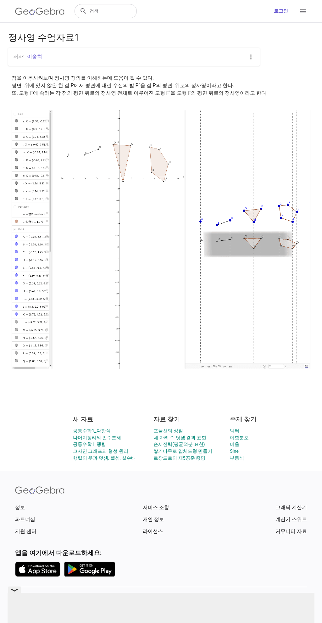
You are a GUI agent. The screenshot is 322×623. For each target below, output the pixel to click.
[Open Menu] (303, 11)
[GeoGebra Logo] (39, 11)
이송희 (34, 56)
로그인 (281, 11)
